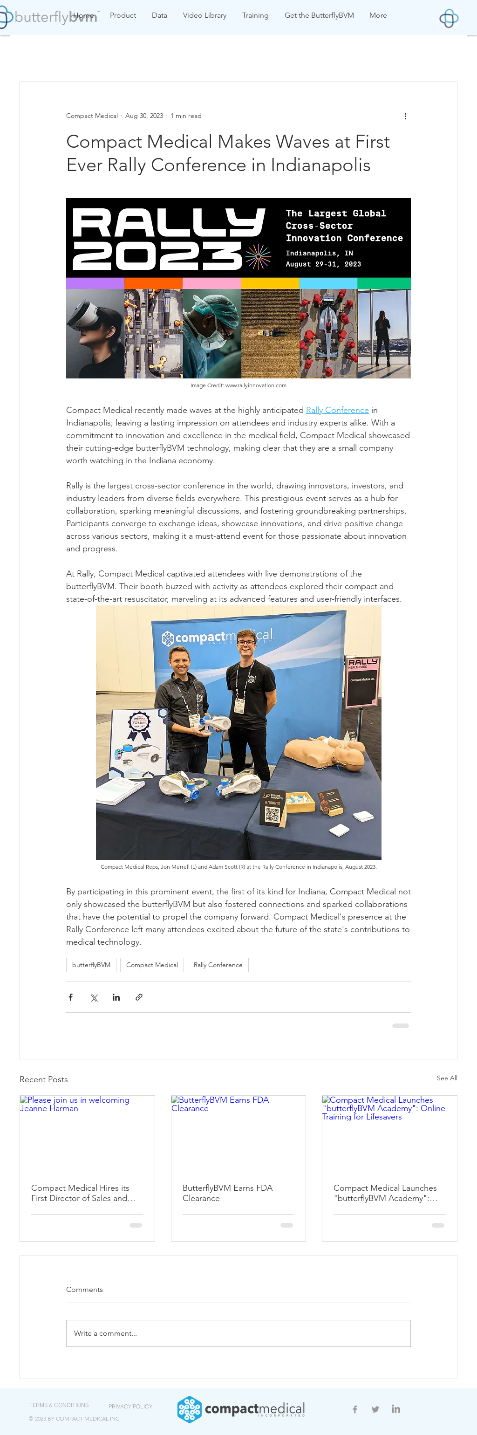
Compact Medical (152, 965)
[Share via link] (139, 997)
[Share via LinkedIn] (116, 997)
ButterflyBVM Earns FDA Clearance (228, 1193)
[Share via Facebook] (70, 997)
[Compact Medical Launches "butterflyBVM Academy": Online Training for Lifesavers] (389, 1133)
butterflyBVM (91, 965)
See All (447, 1078)
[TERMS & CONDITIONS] (59, 1405)
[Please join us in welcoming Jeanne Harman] (87, 1133)
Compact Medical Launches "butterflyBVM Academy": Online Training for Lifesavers (387, 1193)
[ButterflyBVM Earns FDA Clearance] (238, 1133)
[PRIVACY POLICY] (130, 1406)
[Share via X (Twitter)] (93, 997)
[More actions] (405, 115)
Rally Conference (218, 965)
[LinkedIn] (396, 1409)
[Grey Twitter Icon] (375, 1409)
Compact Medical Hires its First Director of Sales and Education (80, 1193)
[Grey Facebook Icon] (355, 1409)
